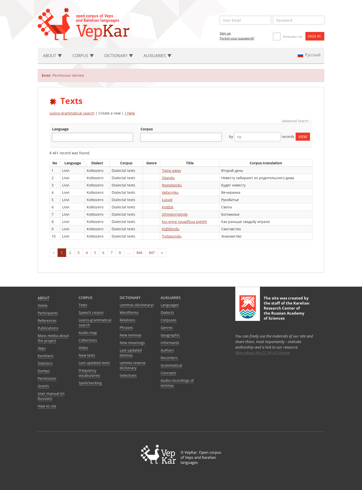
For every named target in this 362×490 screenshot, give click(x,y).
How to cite (47, 406)
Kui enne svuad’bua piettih (184, 221)
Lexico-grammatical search (72, 113)
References (47, 320)
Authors (167, 350)
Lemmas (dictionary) (137, 305)
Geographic (170, 335)
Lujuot (167, 199)
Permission (47, 378)
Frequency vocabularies (89, 373)
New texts (87, 355)
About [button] (52, 55)
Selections (128, 375)
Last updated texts (94, 362)
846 (140, 252)
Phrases (126, 327)
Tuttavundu (172, 236)
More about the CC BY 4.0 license (262, 352)
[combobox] (92, 137)
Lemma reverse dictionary (133, 365)
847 (152, 252)
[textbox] (56, 137)
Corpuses (168, 320)
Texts (83, 305)
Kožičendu (170, 229)
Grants (43, 386)
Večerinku (170, 192)
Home (43, 305)
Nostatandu (172, 185)
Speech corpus (91, 312)
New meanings (132, 342)
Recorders (169, 357)
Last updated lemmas (131, 353)
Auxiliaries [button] (157, 55)
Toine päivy (171, 170)
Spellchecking (90, 383)
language (60, 129)
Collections (88, 340)
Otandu (168, 177)
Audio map (88, 332)
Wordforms (129, 312)
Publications (48, 328)
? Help (130, 113)
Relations (127, 320)
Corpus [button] (83, 55)
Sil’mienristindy (175, 214)
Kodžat (167, 207)
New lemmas (131, 335)
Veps (42, 348)
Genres (167, 327)
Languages (170, 305)
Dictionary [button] (118, 55)
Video (83, 347)
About (44, 297)
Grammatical (171, 365)
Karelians (46, 355)
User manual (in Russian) (51, 396)
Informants (170, 342)
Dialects (167, 312)
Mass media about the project (53, 338)
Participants (48, 313)
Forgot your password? (237, 38)
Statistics (45, 363)
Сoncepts (168, 372)
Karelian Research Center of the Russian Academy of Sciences (286, 310)
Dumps (44, 370)
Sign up (225, 33)
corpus (147, 129)
